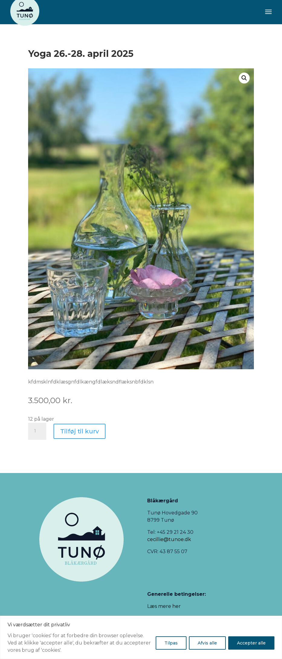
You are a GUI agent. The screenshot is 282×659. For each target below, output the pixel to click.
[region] (141, 637)
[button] (244, 78)
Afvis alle (207, 643)
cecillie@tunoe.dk (169, 539)
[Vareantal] (37, 431)
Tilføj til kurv (79, 431)
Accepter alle (251, 643)
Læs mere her (164, 606)
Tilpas (171, 643)
